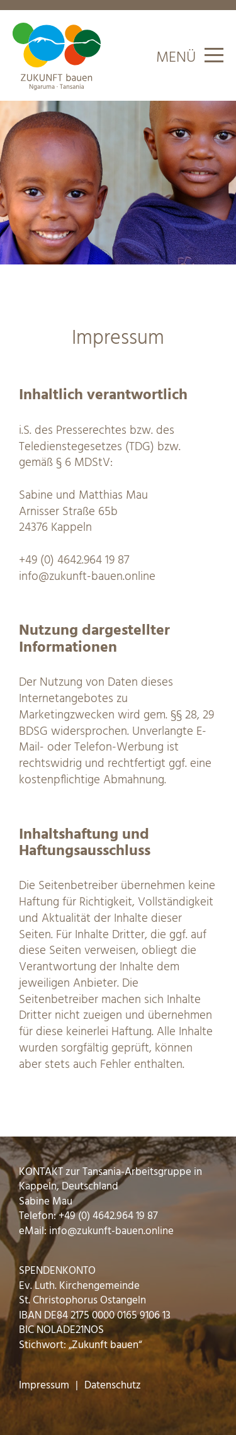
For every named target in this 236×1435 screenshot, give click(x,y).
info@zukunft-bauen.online (87, 576)
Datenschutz (112, 1385)
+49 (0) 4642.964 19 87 (74, 560)
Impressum (44, 1385)
